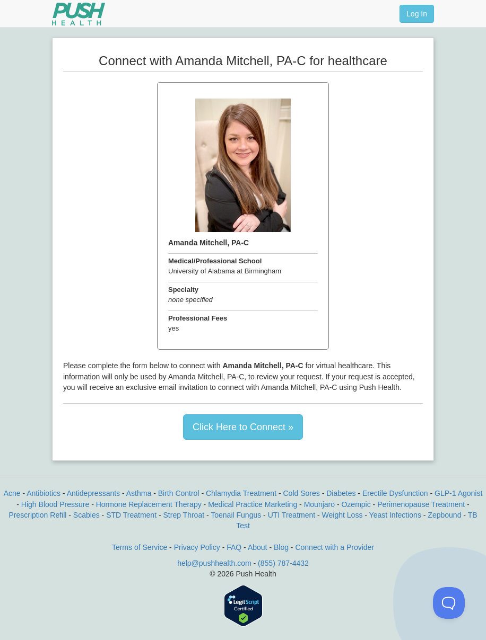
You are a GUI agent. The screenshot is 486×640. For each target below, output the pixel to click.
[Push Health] (78, 14)
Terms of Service (139, 547)
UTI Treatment (291, 515)
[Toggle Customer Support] (449, 603)
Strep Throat (184, 515)
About (257, 547)
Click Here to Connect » (243, 427)
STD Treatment (131, 515)
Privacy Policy (197, 547)
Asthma (138, 493)
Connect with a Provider (334, 547)
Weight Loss (342, 515)
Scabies (86, 515)
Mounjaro (319, 504)
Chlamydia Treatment (241, 493)
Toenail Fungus (236, 515)
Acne (12, 493)
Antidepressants (93, 493)
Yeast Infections (395, 515)
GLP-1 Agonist (458, 493)
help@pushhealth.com (214, 563)
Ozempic (355, 504)
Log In (416, 14)
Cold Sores (301, 493)
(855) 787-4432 (283, 563)
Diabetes (340, 493)
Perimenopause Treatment (421, 504)
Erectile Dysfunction (395, 493)
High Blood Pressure (55, 504)
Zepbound (444, 515)
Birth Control (178, 493)
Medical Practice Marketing (252, 504)
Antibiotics (43, 493)
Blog (281, 547)
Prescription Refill (37, 515)
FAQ (234, 547)
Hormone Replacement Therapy (149, 504)
